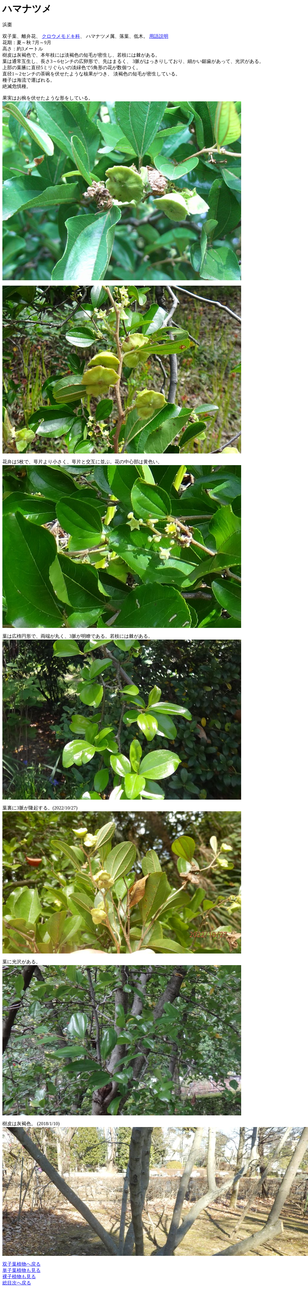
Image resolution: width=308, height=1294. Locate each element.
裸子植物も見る (19, 1276)
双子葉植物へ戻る (21, 1264)
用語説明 (158, 36)
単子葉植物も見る (21, 1270)
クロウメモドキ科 (61, 36)
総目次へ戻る (16, 1282)
